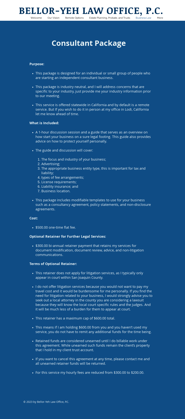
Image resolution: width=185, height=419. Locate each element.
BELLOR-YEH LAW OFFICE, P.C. (91, 10)
